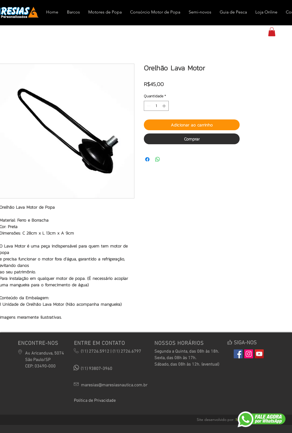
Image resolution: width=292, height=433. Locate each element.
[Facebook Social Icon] (238, 353)
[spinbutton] (156, 106)
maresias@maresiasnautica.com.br (114, 385)
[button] (272, 31)
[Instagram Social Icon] (248, 353)
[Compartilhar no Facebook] (147, 159)
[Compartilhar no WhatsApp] (157, 159)
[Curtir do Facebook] (246, 393)
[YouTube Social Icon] (259, 353)
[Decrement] (148, 106)
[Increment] (164, 106)
